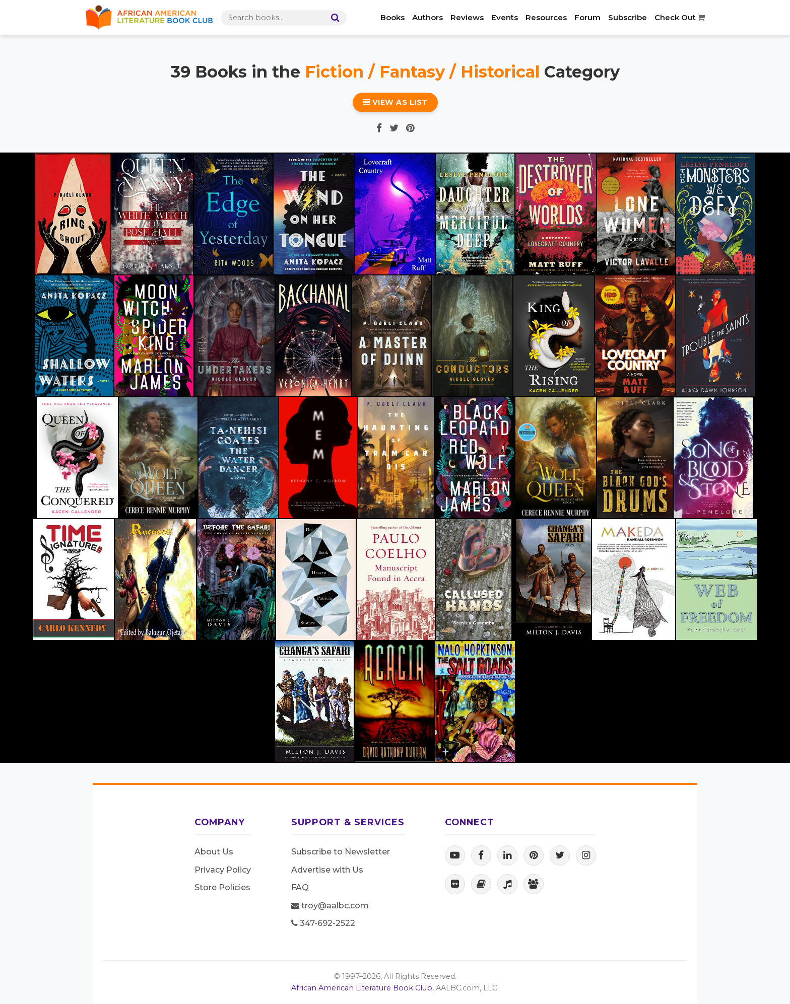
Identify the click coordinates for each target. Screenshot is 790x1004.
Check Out (679, 17)
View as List (395, 102)
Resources (546, 17)
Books (392, 17)
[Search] (333, 18)
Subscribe (627, 17)
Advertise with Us (327, 870)
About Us (213, 851)
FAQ (300, 887)
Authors (427, 17)
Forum (587, 17)
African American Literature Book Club (361, 987)
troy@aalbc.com (330, 905)
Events (504, 17)
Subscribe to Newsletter (340, 851)
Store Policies (222, 887)
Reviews (467, 17)
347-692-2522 (323, 923)
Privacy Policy (222, 870)
